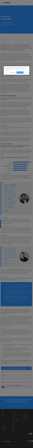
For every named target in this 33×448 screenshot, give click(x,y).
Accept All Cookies (20, 72)
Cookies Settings (13, 72)
